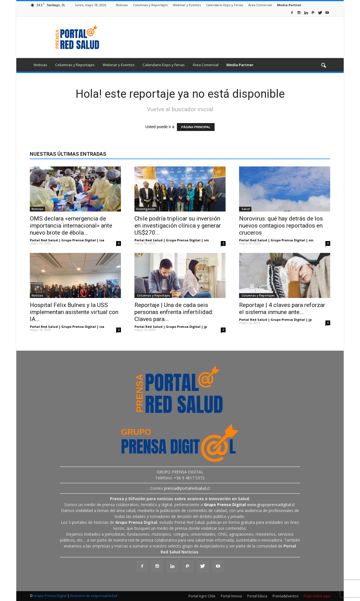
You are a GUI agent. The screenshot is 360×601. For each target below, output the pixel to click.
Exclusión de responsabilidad (93, 595)
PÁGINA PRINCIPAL (195, 127)
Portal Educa (257, 596)
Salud (245, 209)
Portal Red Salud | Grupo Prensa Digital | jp (170, 326)
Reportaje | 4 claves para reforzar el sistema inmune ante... (282, 308)
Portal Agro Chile (201, 596)
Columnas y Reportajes (150, 5)
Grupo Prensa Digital (50, 595)
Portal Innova (231, 596)
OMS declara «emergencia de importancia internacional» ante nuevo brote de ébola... (71, 225)
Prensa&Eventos (285, 596)
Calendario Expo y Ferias (224, 5)
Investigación (146, 209)
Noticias (122, 5)
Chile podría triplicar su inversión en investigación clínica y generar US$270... (177, 225)
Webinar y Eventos (187, 5)
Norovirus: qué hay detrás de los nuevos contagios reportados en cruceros (281, 225)
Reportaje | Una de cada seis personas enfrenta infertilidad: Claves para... (173, 312)
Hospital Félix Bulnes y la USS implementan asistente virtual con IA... (74, 312)
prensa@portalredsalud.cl (187, 488)
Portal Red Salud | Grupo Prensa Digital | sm (171, 240)
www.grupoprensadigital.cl (249, 504)
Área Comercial (260, 5)
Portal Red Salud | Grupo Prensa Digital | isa (67, 240)
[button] (323, 65)
